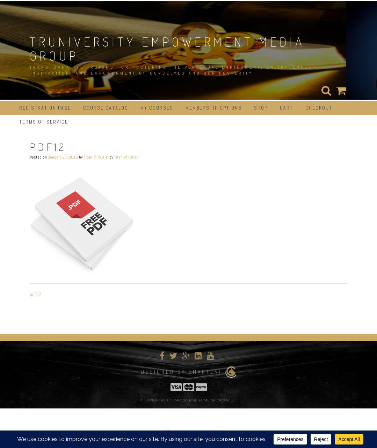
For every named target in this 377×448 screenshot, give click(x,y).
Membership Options (214, 108)
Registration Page (45, 108)
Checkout (318, 108)
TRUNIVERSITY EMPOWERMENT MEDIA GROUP (167, 49)
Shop (261, 108)
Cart (286, 108)
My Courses (156, 108)
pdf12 (35, 294)
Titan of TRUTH (96, 157)
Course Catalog (105, 108)
